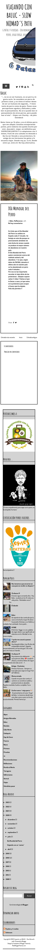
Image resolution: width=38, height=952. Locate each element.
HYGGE (14, 627)
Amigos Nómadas (10, 718)
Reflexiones (18, 221)
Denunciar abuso (11, 913)
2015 (7, 871)
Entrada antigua (32, 337)
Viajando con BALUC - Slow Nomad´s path (19, 15)
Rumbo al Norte (9, 767)
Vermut (6, 779)
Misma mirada (16, 676)
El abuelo (15, 606)
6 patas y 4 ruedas (12, 929)
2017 (7, 862)
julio (9, 837)
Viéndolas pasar (9, 786)
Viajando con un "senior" (15, 845)
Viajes (6, 782)
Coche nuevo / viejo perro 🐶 (22, 690)
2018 (7, 858)
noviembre (12, 824)
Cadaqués (7, 733)
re (4, 756)
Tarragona (7, 771)
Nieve (6, 745)
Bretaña (6, 726)
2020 (8, 815)
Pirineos (7, 748)
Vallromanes (8, 775)
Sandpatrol (16, 943)
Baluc (12, 221)
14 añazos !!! (16, 654)
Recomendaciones (10, 760)
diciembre (11, 820)
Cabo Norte (8, 730)
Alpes (6, 714)
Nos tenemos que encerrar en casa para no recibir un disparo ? (23, 585)
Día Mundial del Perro (14, 841)
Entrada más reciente (8, 337)
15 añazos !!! (16, 593)
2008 (8, 879)
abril (9, 849)
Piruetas (7, 752)
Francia (6, 741)
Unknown (9, 933)
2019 (7, 854)
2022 (8, 807)
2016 (7, 866)
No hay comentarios (15, 223)
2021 (7, 811)
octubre (11, 828)
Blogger (25, 905)
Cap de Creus (8, 737)
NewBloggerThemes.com (19, 945)
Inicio (20, 337)
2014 (7, 875)
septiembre (12, 832)
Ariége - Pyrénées (18, 666)
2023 (8, 802)
